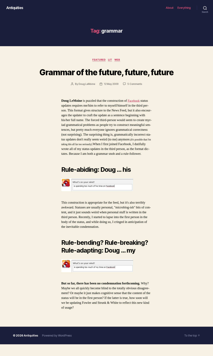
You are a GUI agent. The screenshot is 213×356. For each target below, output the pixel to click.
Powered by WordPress (57, 347)
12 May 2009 (111, 95)
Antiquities (15, 8)
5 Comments (135, 95)
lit (110, 60)
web (118, 60)
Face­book (134, 112)
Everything (184, 7)
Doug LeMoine (86, 95)
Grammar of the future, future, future (106, 77)
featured (98, 60)
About (170, 7)
